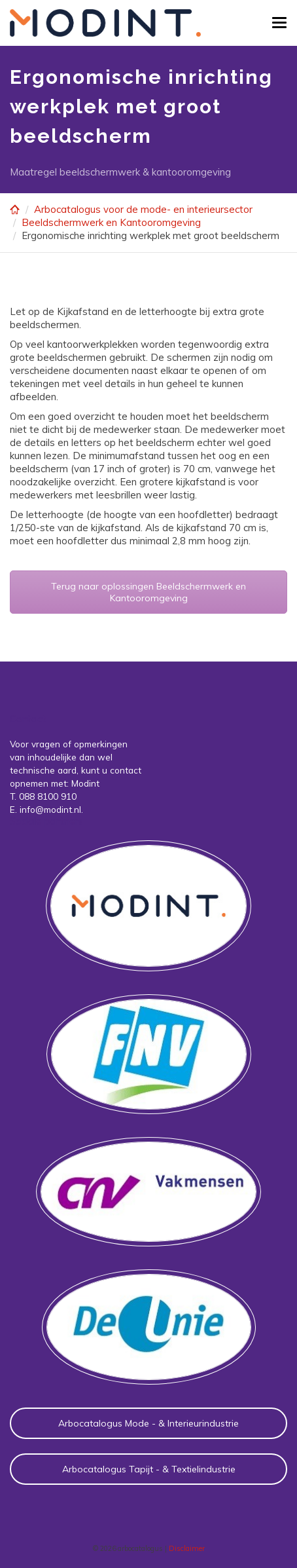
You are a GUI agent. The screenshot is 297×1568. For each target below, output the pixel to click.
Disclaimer (187, 1548)
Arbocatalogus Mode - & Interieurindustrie (148, 1423)
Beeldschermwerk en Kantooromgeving (111, 222)
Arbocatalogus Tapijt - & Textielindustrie (149, 1469)
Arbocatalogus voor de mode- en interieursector (143, 209)
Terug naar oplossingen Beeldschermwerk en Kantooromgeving (148, 592)
